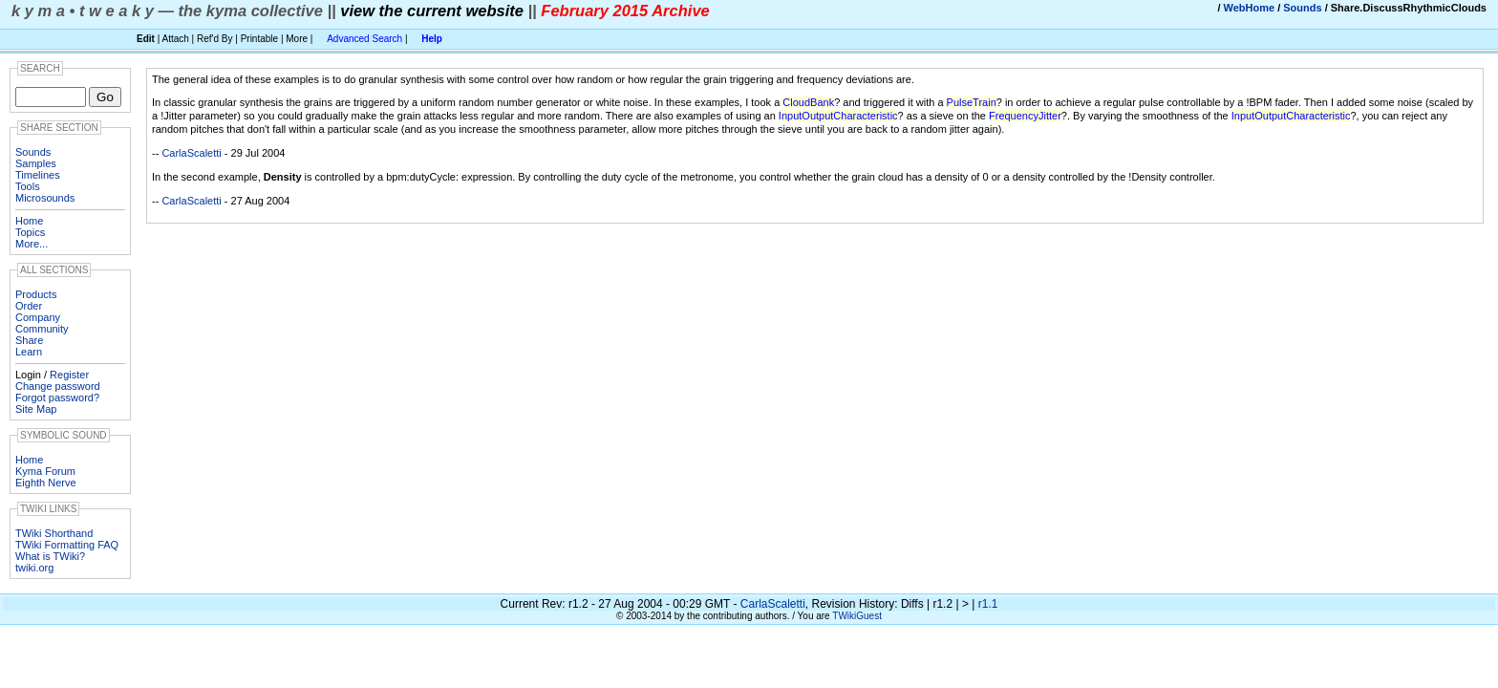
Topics (30, 232)
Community (42, 328)
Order (28, 306)
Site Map (35, 409)
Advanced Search (364, 38)
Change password (57, 386)
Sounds (1302, 7)
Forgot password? (57, 397)
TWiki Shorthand (54, 533)
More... (31, 243)
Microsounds (45, 198)
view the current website (432, 10)
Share (29, 340)
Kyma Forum (45, 471)
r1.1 (988, 604)
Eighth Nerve (45, 482)
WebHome (1249, 7)
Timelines (37, 175)
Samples (35, 163)
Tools (27, 186)
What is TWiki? (50, 556)
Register (69, 374)
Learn (28, 351)
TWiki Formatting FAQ (66, 544)
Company (37, 317)
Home (29, 220)
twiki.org (34, 567)
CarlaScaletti (191, 153)
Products (35, 294)
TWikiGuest (857, 616)
